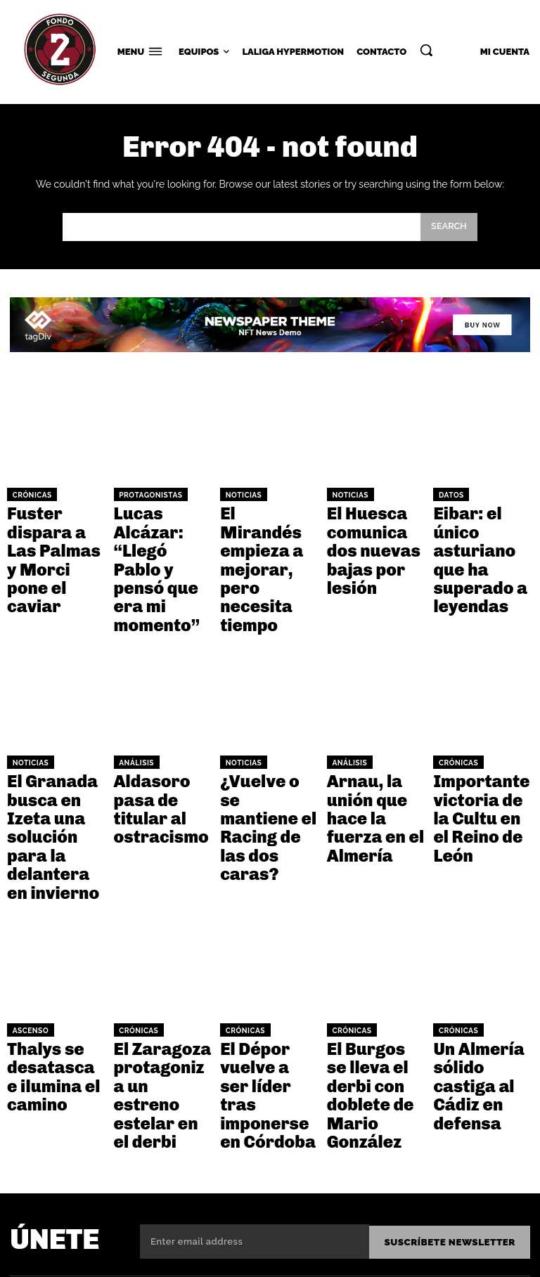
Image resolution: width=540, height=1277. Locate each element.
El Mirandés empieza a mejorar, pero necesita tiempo (264, 528)
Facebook (471, 1114)
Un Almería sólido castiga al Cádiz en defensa (481, 905)
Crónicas (28, 494)
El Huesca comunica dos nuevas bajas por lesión (374, 528)
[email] (257, 1023)
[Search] (448, 227)
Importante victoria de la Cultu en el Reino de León (479, 713)
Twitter (466, 1139)
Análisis (133, 679)
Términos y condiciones (343, 1256)
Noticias (240, 494)
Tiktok (461, 1188)
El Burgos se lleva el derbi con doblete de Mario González (375, 911)
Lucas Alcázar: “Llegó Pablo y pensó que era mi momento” (160, 528)
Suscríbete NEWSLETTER (452, 1023)
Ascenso (27, 877)
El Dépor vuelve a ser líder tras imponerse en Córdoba (267, 911)
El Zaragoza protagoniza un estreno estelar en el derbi (157, 911)
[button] (426, 50)
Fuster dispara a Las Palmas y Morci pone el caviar (52, 528)
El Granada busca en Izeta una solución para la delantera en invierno (55, 719)
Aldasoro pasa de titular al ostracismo (162, 707)
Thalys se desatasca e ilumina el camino (55, 905)
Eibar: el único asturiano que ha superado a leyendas (480, 528)
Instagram (473, 1164)
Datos (448, 494)
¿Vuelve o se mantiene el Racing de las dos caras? (267, 713)
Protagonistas (146, 494)
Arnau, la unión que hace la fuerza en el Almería (368, 713)
